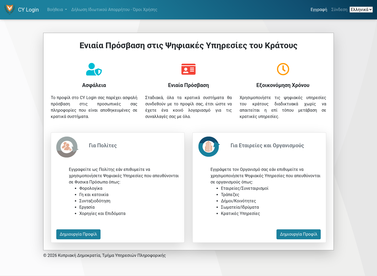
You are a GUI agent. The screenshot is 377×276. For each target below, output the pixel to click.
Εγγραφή (320, 9)
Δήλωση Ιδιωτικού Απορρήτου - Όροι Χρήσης (114, 9)
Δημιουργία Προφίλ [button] (78, 234)
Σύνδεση (339, 9)
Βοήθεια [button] (55, 9)
